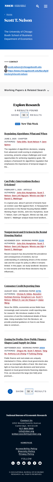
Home (9, 14)
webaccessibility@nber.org (26, 434)
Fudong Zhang (35, 354)
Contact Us (26, 420)
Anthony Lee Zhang (17, 354)
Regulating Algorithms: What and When (25, 133)
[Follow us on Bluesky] (23, 463)
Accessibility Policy (26, 448)
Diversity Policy (26, 451)
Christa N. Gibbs (24, 294)
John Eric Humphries (26, 193)
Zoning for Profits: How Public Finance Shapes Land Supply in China (25, 341)
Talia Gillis (21, 142)
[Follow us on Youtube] (40, 463)
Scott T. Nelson (34, 351)
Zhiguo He (21, 351)
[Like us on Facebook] (34, 463)
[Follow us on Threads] (29, 463)
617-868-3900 (26, 428)
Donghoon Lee (28, 297)
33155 (41, 240)
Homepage (26, 443)
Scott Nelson (33, 142)
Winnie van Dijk (37, 195)
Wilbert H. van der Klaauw (24, 300)
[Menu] (46, 6)
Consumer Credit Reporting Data (22, 286)
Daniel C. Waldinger (13, 198)
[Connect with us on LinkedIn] (18, 463)
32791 (38, 291)
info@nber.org (26, 431)
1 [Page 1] (10, 391)
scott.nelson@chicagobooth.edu (25, 67)
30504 (42, 348)
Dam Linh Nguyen (20, 195)
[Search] (38, 6)
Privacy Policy (26, 454)
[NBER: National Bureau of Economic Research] (15, 6)
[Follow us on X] (13, 463)
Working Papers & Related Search (25, 90)
